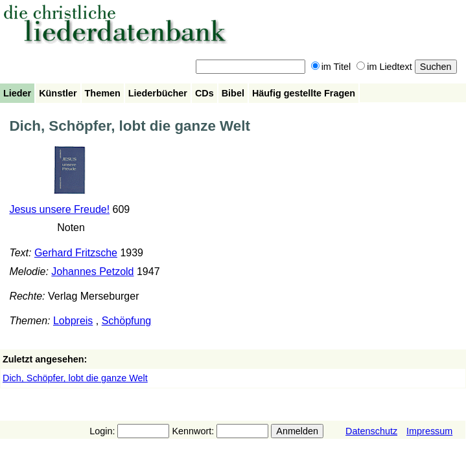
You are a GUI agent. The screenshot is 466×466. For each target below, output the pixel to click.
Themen (103, 93)
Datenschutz (371, 431)
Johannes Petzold (92, 271)
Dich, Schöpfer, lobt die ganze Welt (75, 378)
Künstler (57, 93)
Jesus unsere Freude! (59, 209)
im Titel (331, 66)
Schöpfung (127, 320)
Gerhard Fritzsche (75, 252)
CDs (204, 93)
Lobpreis (73, 320)
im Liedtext (384, 66)
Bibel (233, 93)
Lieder (17, 93)
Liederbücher (157, 93)
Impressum (429, 431)
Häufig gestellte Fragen (303, 93)
